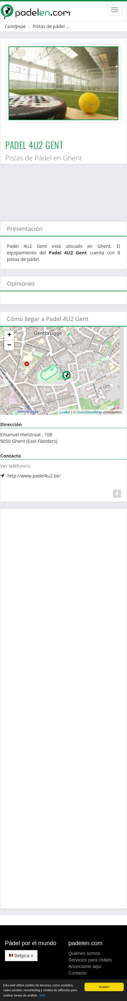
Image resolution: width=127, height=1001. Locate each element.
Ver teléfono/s (15, 466)
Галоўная (15, 26)
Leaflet (64, 412)
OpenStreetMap (89, 412)
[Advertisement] (61, 189)
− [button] (9, 345)
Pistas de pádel (49, 26)
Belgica (21, 955)
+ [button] (9, 335)
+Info (42, 995)
